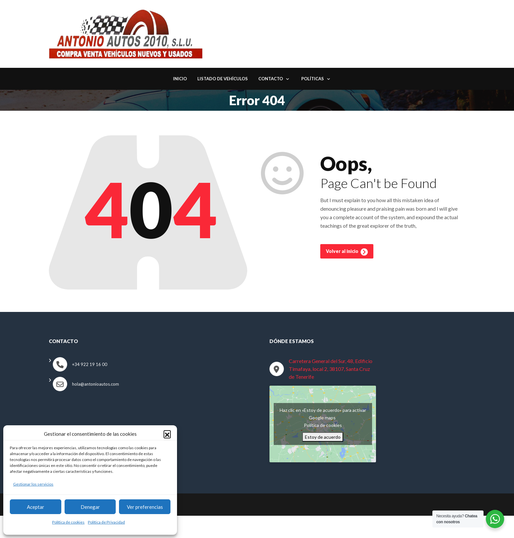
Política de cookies (68, 522)
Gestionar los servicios (33, 484)
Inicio (180, 79)
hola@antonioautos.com (95, 384)
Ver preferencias (145, 507)
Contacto (270, 79)
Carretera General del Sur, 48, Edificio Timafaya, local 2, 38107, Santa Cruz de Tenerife (330, 369)
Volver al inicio (347, 253)
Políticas (312, 79)
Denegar (90, 507)
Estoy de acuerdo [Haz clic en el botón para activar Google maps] (323, 437)
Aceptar (35, 507)
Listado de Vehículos (222, 79)
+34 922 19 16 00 (89, 365)
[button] (167, 434)
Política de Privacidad (106, 522)
